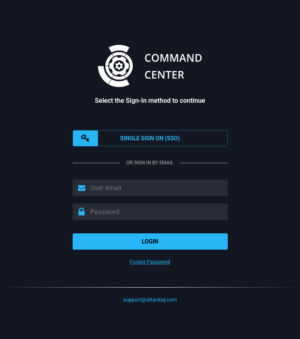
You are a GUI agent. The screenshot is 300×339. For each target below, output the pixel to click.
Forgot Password (150, 262)
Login (150, 241)
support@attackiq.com (150, 300)
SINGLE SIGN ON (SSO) (126, 138)
